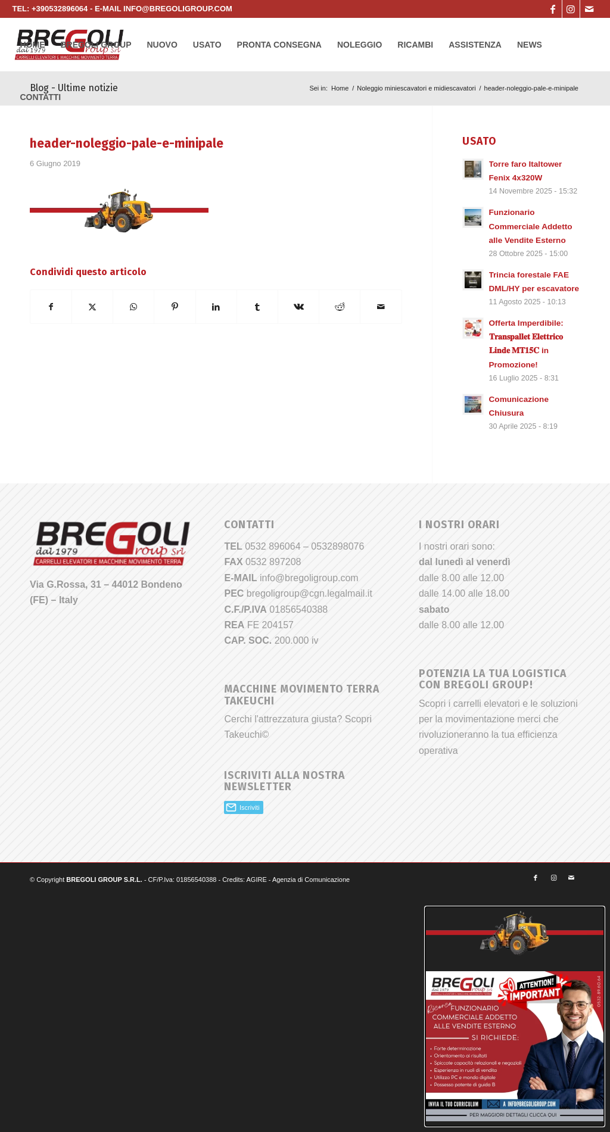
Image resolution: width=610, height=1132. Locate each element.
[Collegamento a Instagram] (571, 9)
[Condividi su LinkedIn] (216, 306)
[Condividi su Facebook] (50, 306)
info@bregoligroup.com (309, 578)
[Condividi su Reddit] (339, 306)
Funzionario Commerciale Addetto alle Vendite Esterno (530, 226)
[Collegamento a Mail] (589, 9)
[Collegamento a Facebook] (553, 9)
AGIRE (257, 879)
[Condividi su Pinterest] (174, 306)
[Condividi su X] (92, 306)
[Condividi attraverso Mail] (380, 306)
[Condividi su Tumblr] (257, 306)
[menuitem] (32, 44)
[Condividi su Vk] (298, 306)
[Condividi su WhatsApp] (133, 306)
